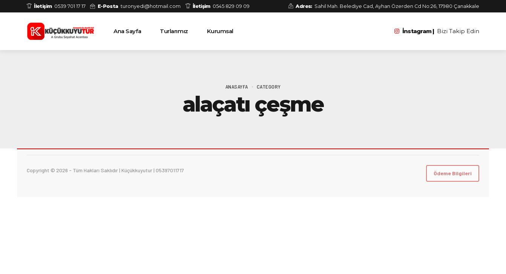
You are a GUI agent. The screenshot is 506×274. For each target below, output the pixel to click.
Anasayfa (236, 86)
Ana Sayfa (127, 31)
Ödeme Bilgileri (453, 173)
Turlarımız (174, 31)
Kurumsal (220, 31)
